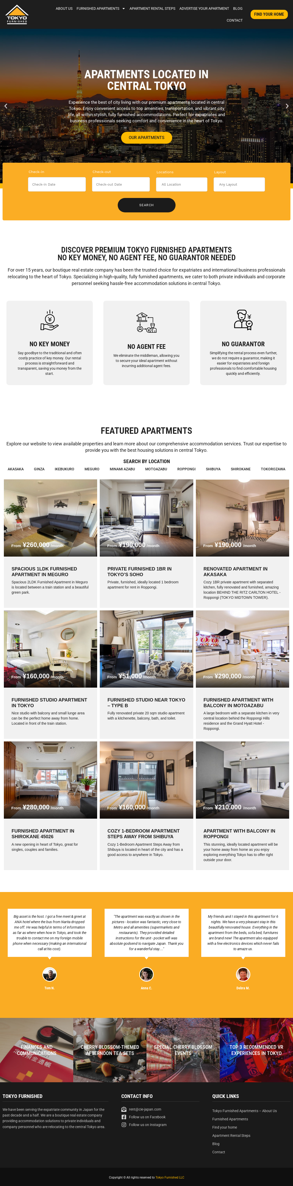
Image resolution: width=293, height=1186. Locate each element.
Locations (165, 172)
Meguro (92, 469)
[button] (6, 106)
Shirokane (241, 469)
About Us (64, 8)
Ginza (39, 469)
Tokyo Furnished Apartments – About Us (244, 1111)
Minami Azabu (122, 469)
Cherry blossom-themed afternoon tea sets (110, 1050)
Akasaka (16, 469)
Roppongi (186, 469)
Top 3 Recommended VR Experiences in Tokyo (256, 1050)
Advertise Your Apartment (204, 8)
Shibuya (213, 469)
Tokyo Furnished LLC (169, 1177)
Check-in (36, 172)
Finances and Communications (37, 1050)
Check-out (102, 172)
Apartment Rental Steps (152, 8)
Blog (238, 8)
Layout (220, 172)
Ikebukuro (64, 469)
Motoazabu (156, 469)
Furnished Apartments (101, 8)
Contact (235, 20)
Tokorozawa (273, 469)
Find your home (224, 1127)
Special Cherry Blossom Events (183, 1050)
